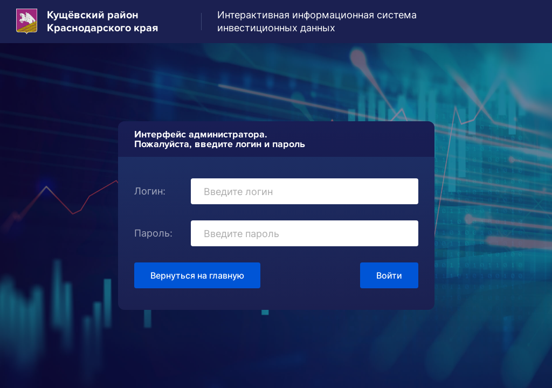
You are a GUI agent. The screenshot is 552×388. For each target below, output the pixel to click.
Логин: (149, 191)
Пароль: (153, 233)
